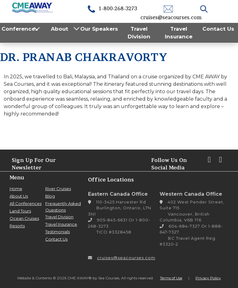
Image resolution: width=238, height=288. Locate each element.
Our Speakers (99, 29)
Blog (50, 196)
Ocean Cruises (24, 218)
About (59, 29)
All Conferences (26, 203)
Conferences (20, 29)
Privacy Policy (208, 278)
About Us (19, 196)
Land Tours (20, 210)
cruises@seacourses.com (126, 257)
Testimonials (57, 231)
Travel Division (139, 33)
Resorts (17, 225)
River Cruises (58, 188)
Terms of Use (171, 278)
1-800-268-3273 (112, 8)
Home (16, 188)
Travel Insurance (178, 33)
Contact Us (218, 29)
